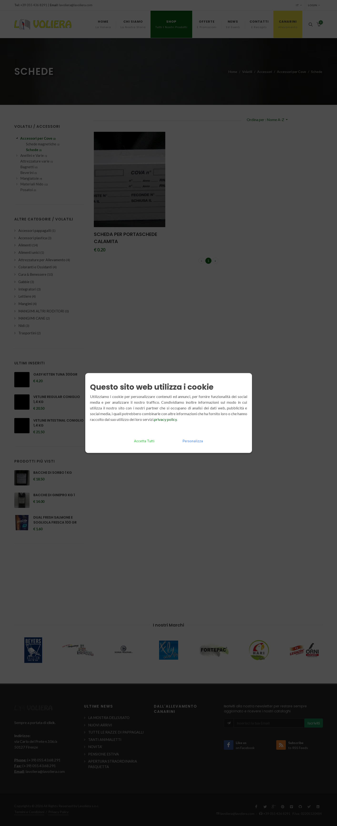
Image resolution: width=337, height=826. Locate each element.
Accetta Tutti (144, 441)
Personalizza (193, 441)
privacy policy (165, 419)
